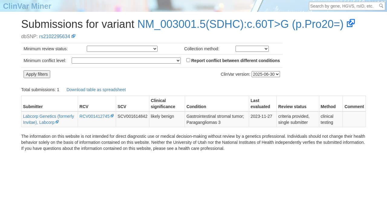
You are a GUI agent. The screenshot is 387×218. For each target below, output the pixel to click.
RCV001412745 (95, 116)
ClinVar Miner (27, 6)
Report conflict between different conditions (233, 60)
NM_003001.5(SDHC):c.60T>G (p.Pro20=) (240, 24)
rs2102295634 (54, 36)
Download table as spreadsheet (96, 89)
